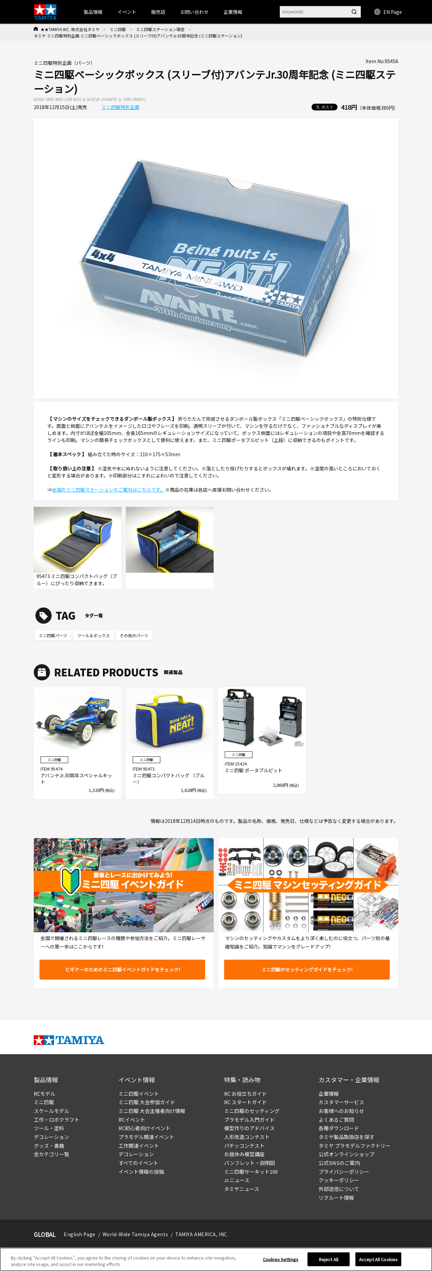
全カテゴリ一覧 (51, 1154)
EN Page (388, 11)
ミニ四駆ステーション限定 (160, 29)
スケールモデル (51, 1110)
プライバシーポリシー (344, 1171)
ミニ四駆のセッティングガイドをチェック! (307, 969)
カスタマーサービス (341, 1102)
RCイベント (131, 1119)
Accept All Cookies (378, 1262)
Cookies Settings (280, 1262)
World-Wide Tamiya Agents (135, 1234)
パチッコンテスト (244, 1145)
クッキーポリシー (339, 1180)
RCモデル (44, 1093)
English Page (80, 1234)
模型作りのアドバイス (249, 1128)
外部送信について (339, 1188)
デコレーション (51, 1136)
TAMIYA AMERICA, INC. (201, 1234)
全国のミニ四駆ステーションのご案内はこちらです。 (108, 489)
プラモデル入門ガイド (249, 1119)
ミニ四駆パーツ (53, 635)
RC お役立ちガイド (245, 1093)
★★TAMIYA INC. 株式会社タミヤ (70, 29)
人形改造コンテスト (247, 1136)
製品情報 (93, 11)
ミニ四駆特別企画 (120, 107)
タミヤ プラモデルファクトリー (354, 1145)
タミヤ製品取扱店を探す (346, 1136)
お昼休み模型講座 (244, 1154)
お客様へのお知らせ (341, 1110)
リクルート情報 (336, 1197)
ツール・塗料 (49, 1128)
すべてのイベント (138, 1162)
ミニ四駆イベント (138, 1093)
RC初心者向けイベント (144, 1128)
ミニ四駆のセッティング (251, 1110)
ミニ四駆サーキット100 (251, 1171)
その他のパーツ (134, 635)
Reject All (328, 1262)
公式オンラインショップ (346, 1154)
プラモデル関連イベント (146, 1136)
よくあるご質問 (336, 1119)
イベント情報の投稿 (141, 1171)
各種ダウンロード (339, 1128)
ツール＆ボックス (93, 635)
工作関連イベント (138, 1145)
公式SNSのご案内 (339, 1162)
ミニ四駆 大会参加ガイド (146, 1102)
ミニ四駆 (118, 29)
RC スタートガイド (245, 1102)
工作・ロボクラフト (56, 1119)
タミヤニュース (241, 1188)
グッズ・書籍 (49, 1145)
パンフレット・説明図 (249, 1162)
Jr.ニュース (236, 1180)
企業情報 (329, 1093)
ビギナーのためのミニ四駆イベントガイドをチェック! (122, 969)
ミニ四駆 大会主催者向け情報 (151, 1110)
